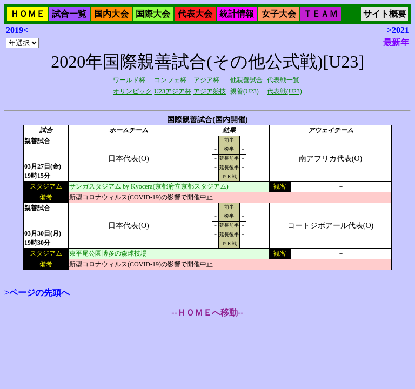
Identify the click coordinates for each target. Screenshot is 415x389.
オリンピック (132, 91)
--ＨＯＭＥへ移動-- (207, 312)
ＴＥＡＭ (320, 13)
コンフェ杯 (170, 80)
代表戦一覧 (283, 80)
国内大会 (111, 13)
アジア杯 (206, 80)
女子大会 (279, 13)
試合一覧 (69, 13)
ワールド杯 (129, 80)
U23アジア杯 (172, 91)
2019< (17, 30)
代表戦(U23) (284, 91)
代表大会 (195, 13)
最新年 (396, 42)
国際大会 (153, 13)
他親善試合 (246, 80)
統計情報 (236, 13)
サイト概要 (384, 13)
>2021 (398, 30)
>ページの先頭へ (37, 292)
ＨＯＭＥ (27, 13)
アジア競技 (209, 91)
